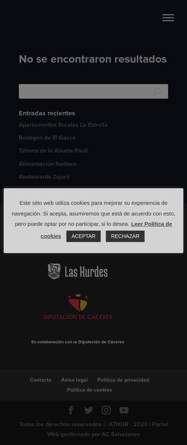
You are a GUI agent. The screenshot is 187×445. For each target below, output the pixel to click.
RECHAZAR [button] (125, 236)
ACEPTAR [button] (84, 236)
